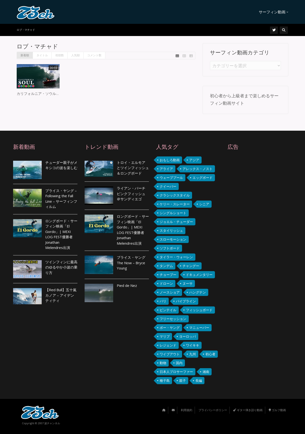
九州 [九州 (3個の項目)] (192, 354)
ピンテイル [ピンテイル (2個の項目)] (168, 310)
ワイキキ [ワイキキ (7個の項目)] (192, 345)
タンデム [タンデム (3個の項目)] (166, 266)
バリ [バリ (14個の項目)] (163, 301)
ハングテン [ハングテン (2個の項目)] (197, 292)
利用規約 (186, 410)
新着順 (24, 55)
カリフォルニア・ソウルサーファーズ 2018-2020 (57, 93)
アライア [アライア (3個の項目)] (166, 168)
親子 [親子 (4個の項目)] (182, 380)
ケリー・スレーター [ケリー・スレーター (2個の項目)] (175, 204)
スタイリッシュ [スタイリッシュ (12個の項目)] (171, 230)
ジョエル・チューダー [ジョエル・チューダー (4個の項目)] (176, 221)
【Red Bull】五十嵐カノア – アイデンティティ (60, 295)
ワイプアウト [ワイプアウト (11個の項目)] (170, 354)
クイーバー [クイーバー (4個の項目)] (168, 186)
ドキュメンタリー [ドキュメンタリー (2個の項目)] (199, 274)
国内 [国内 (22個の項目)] (179, 363)
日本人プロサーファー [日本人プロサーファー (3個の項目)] (176, 371)
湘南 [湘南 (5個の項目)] (206, 371)
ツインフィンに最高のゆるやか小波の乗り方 (61, 267)
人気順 (75, 55)
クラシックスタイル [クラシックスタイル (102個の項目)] (175, 195)
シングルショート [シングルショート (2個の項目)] (173, 213)
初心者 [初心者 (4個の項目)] (210, 354)
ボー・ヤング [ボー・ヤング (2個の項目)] (170, 327)
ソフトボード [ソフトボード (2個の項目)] (170, 248)
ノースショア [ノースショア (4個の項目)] (170, 292)
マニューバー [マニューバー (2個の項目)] (199, 327)
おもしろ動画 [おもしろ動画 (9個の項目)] (170, 160)
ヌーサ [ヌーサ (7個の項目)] (188, 283)
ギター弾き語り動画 (248, 410)
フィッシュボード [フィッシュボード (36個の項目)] (199, 310)
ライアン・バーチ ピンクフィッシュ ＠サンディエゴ (131, 193)
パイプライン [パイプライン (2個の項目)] (186, 301)
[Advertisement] (260, 242)
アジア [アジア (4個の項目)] (194, 160)
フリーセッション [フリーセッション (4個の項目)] (173, 318)
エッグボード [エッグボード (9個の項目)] (203, 177)
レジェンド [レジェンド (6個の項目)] (168, 345)
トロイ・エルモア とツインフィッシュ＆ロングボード (133, 168)
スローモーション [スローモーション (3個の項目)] (173, 239)
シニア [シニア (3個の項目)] (204, 204)
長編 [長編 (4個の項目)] (198, 380)
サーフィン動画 (273, 12)
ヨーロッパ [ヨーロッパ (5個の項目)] (187, 336)
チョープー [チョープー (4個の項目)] (168, 274)
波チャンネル (52, 423)
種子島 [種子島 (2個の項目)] (165, 380)
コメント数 (94, 55)
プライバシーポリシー (212, 410)
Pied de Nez (127, 285)
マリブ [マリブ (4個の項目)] (165, 336)
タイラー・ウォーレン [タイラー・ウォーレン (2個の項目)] (176, 257)
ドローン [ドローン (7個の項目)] (166, 283)
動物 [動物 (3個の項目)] (163, 363)
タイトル (42, 55)
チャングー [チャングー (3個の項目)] (191, 266)
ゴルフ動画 (277, 410)
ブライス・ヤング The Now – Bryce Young (131, 262)
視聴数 (59, 55)
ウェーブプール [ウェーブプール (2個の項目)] (171, 177)
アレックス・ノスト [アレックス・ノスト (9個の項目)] (198, 168)
